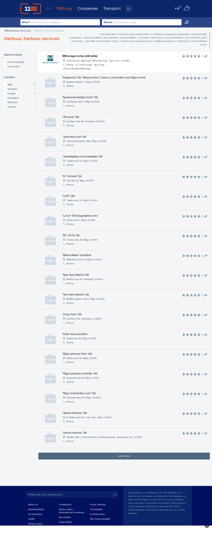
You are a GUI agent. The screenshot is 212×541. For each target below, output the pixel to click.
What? (26, 22)
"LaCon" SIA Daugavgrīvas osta (80, 215)
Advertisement (36, 509)
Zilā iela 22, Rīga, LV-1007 (80, 180)
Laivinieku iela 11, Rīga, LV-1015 (82, 101)
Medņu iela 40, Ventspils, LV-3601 (84, 279)
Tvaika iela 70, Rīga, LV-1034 (81, 160)
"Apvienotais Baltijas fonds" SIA (80, 97)
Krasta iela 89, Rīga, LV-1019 (81, 338)
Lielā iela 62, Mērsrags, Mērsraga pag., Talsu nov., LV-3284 (98, 60)
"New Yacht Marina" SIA (75, 274)
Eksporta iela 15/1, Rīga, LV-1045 (83, 397)
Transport (112, 8)
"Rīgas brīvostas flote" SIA (77, 353)
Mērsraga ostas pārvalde (80, 56)
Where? (108, 22)
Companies (87, 8)
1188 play (64, 8)
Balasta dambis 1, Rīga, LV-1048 (83, 81)
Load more (124, 456)
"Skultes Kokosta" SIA (74, 413)
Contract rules (97, 514)
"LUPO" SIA (68, 195)
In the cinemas (98, 504)
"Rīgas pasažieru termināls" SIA (79, 373)
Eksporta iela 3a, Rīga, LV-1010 (82, 377)
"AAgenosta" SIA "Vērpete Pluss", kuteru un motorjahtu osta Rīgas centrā (104, 77)
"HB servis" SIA (70, 117)
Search (186, 22)
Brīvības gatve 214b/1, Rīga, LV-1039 (85, 299)
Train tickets (65, 522)
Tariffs (31, 518)
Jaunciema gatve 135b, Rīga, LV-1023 (86, 141)
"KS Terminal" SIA (72, 176)
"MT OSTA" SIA (71, 235)
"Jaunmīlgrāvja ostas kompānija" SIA (82, 156)
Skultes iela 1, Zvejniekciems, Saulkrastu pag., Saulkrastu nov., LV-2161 (104, 437)
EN (49, 8)
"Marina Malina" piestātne (76, 255)
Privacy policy (35, 523)
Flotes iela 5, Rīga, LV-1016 (80, 220)
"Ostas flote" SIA (72, 314)
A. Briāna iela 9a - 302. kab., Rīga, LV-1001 (88, 417)
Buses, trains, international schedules (71, 511)
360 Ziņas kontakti (100, 518)
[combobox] (60, 22)
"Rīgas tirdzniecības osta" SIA (79, 393)
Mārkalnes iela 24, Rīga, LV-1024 (83, 259)
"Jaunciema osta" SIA (74, 136)
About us (33, 504)
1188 (30, 8)
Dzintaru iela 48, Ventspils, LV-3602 (85, 121)
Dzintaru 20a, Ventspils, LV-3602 (83, 318)
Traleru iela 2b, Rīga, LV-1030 (82, 239)
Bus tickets (65, 517)
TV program (96, 509)
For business (35, 514)
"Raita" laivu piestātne (74, 334)
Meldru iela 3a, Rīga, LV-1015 (81, 358)
